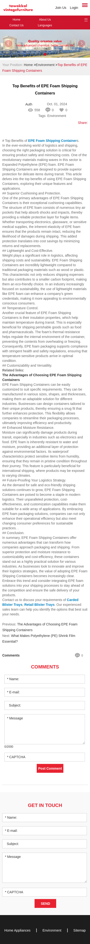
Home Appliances (17, 930)
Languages (45, 25)
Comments (45, 666)
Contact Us (16, 25)
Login (74, 8)
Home (16, 19)
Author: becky (28, 104)
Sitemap (79, 930)
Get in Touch (45, 805)
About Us (45, 19)
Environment (45, 65)
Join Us (60, 8)
